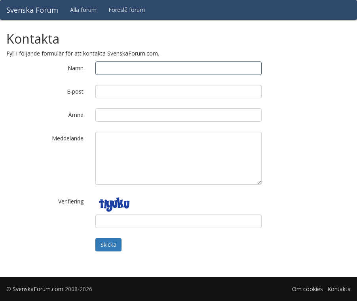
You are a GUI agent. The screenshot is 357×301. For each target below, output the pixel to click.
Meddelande (68, 138)
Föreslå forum (126, 9)
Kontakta (339, 289)
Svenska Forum (32, 10)
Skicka (108, 244)
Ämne (76, 115)
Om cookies (307, 289)
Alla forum (83, 9)
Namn (76, 68)
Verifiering (71, 201)
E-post (75, 91)
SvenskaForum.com (38, 289)
